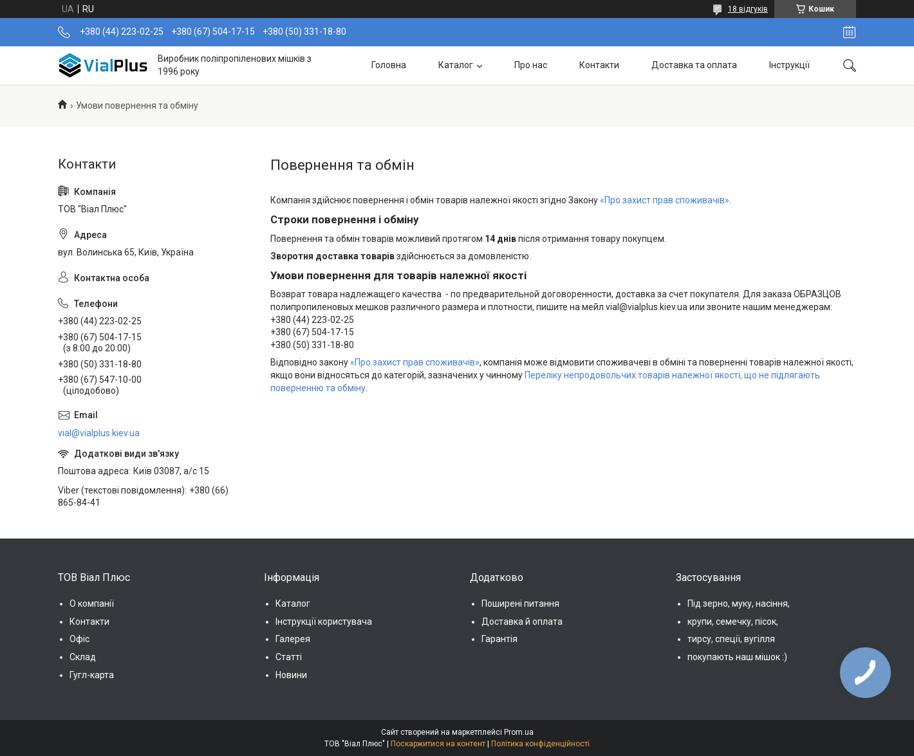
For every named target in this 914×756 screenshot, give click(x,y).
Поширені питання (520, 603)
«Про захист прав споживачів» (664, 200)
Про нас (530, 65)
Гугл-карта (92, 675)
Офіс (79, 639)
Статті (288, 657)
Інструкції (789, 65)
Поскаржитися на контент (438, 743)
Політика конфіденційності (540, 743)
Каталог (455, 65)
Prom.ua (519, 732)
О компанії (92, 603)
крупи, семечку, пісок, (732, 621)
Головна (388, 65)
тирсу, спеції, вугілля (731, 639)
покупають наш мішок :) (737, 657)
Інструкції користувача (323, 621)
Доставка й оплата (522, 621)
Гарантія (499, 639)
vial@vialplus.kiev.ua (99, 433)
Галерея (292, 639)
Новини (291, 675)
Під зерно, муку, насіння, (738, 603)
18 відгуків (748, 9)
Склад (83, 657)
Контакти (599, 65)
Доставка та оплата (694, 65)
